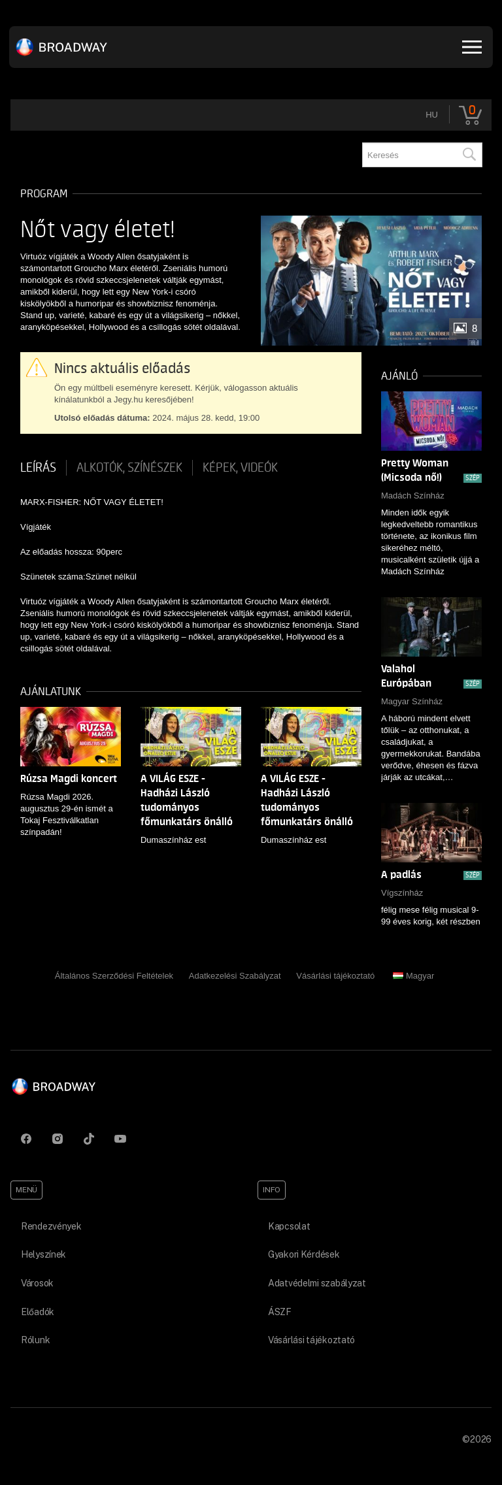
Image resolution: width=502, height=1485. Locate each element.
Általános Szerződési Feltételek (114, 976)
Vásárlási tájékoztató (335, 976)
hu (432, 115)
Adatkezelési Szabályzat (235, 976)
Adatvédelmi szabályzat (317, 1283)
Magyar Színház (412, 701)
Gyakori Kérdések (304, 1254)
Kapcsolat (289, 1226)
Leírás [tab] (38, 468)
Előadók (37, 1312)
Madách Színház (412, 495)
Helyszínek (43, 1254)
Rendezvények (51, 1226)
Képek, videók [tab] (240, 468)
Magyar (413, 976)
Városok (37, 1283)
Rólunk (35, 1340)
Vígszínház (402, 893)
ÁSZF (280, 1312)
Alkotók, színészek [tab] (129, 468)
